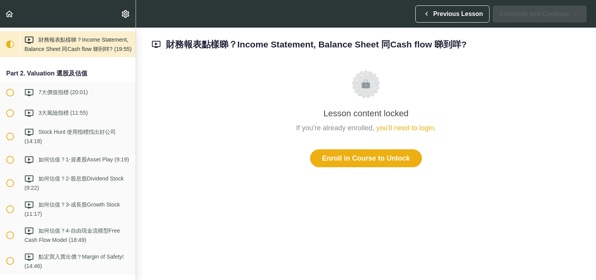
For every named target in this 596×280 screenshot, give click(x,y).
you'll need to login (405, 128)
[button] (9, 14)
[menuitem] (126, 14)
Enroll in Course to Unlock (366, 158)
